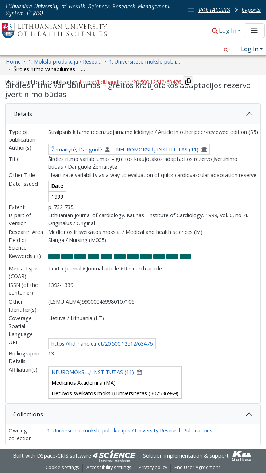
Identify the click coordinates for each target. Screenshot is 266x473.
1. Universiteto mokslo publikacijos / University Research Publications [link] (145, 61)
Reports (251, 10)
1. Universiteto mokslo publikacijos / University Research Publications (129, 430)
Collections (28, 414)
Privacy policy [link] (153, 467)
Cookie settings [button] (62, 467)
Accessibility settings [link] (108, 467)
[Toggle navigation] (254, 30)
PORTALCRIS (214, 10)
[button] (215, 31)
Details (22, 114)
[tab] (133, 114)
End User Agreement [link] (197, 467)
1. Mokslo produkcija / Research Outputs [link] (64, 61)
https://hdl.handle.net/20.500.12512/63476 (102, 343)
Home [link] (13, 61)
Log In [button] (228, 31)
